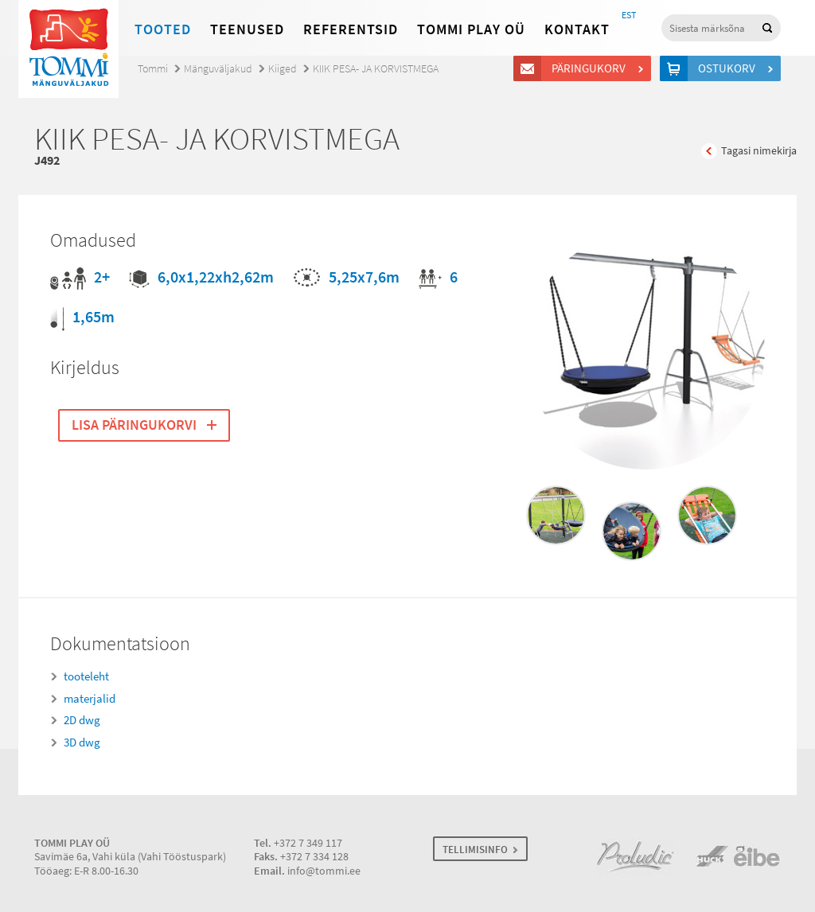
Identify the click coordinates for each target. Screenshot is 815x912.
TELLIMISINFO (475, 849)
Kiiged (282, 68)
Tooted (163, 29)
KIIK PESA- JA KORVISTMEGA (376, 68)
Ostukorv (729, 68)
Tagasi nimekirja (759, 150)
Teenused (247, 29)
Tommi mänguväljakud (68, 49)
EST (629, 15)
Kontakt (577, 29)
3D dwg (82, 742)
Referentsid (350, 29)
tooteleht (86, 676)
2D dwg (82, 720)
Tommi (153, 68)
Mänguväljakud (218, 68)
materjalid (89, 699)
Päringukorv (591, 68)
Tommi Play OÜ (471, 29)
